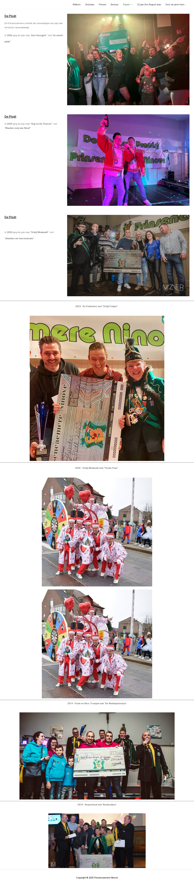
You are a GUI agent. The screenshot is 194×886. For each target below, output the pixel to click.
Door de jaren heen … (176, 4)
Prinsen (102, 4)
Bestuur (115, 4)
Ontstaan (89, 4)
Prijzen (126, 4)
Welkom (77, 4)
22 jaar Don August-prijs (149, 4)
